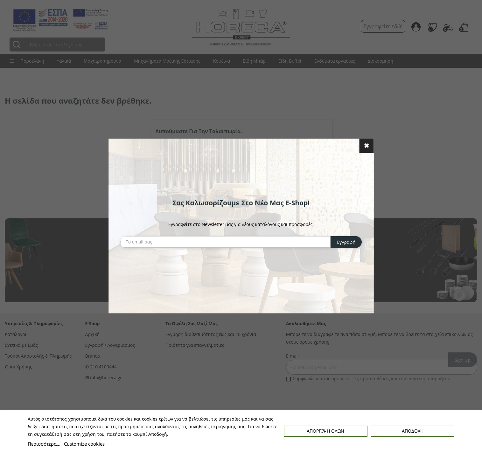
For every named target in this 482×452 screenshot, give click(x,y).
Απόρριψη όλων (325, 431)
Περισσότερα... (44, 444)
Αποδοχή (412, 431)
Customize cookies (84, 444)
